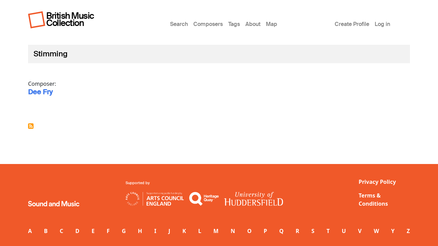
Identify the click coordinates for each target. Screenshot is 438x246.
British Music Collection (70, 19)
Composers (208, 24)
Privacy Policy (377, 182)
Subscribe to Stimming (31, 126)
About (252, 24)
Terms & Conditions (373, 199)
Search (179, 24)
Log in (382, 24)
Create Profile (352, 24)
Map (271, 24)
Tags (234, 24)
